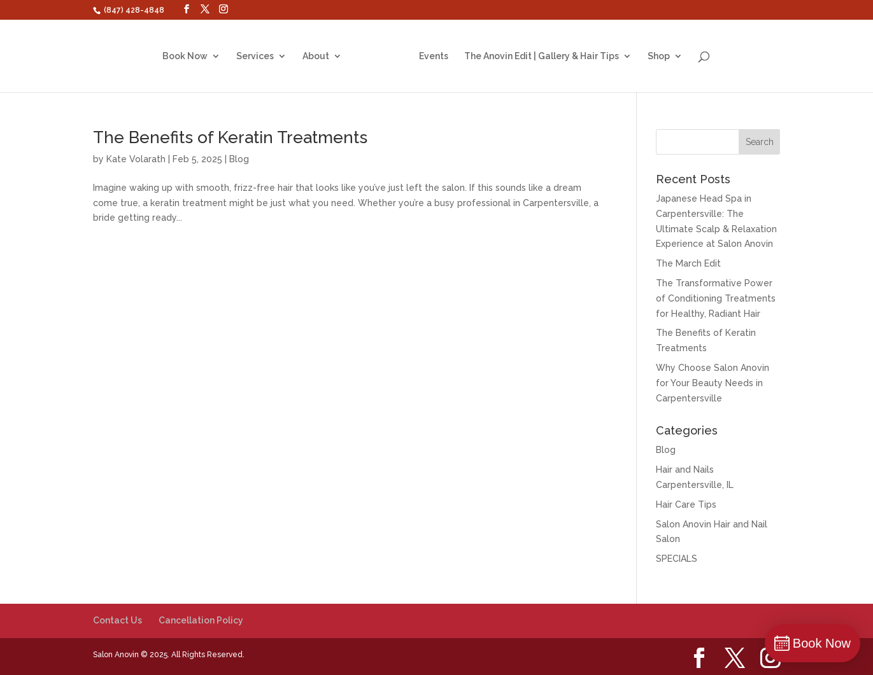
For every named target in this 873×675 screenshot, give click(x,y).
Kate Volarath (136, 159)
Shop (654, 56)
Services (259, 56)
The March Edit (688, 263)
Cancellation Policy (201, 620)
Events (429, 56)
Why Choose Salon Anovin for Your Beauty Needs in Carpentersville (712, 383)
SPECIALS (676, 558)
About (320, 56)
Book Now (189, 56)
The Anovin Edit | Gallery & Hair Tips (537, 56)
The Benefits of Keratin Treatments (230, 137)
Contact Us (117, 620)
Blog (239, 159)
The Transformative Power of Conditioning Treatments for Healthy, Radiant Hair (716, 298)
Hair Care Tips (686, 504)
